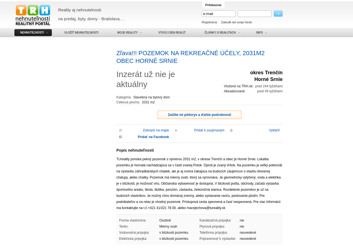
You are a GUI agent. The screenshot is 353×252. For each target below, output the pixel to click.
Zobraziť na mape (156, 130)
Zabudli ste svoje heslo (236, 22)
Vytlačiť (274, 130)
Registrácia (209, 22)
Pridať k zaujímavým (209, 130)
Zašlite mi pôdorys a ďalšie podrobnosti (199, 115)
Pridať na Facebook (153, 137)
